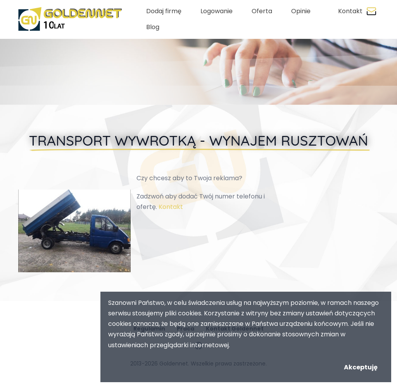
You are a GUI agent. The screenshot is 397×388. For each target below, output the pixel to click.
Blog (152, 27)
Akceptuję (361, 367)
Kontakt (350, 11)
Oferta (262, 11)
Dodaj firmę (163, 11)
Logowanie (216, 11)
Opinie (301, 11)
